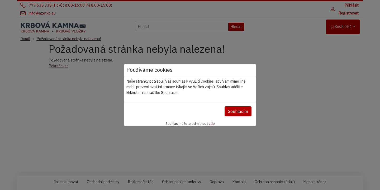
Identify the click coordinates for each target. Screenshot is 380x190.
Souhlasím (238, 111)
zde (212, 123)
